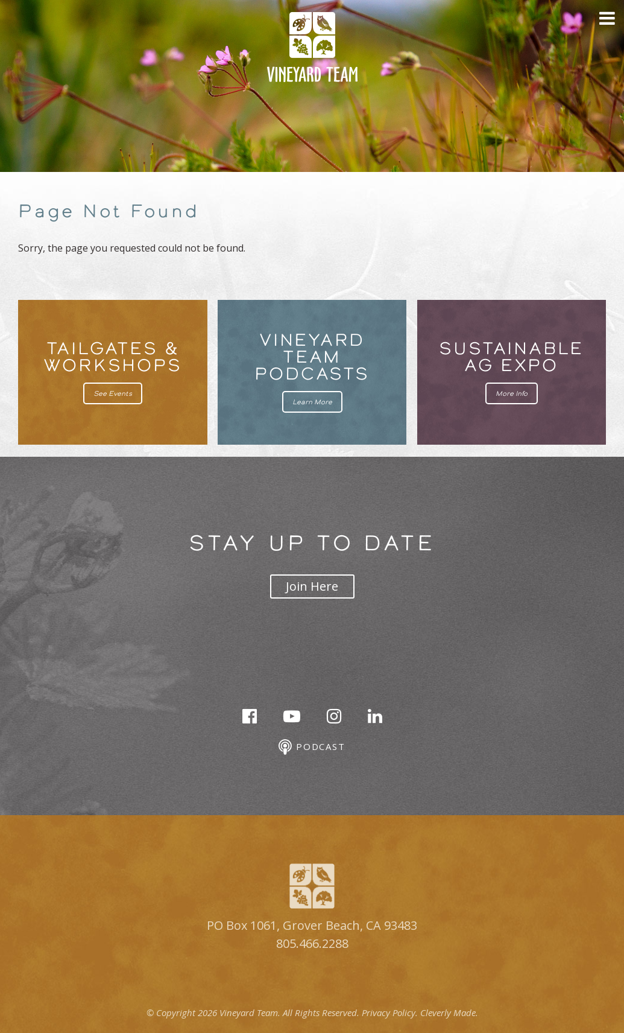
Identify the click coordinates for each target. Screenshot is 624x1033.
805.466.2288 (312, 943)
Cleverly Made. (449, 1012)
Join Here (312, 586)
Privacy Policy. (390, 1012)
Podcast (312, 747)
